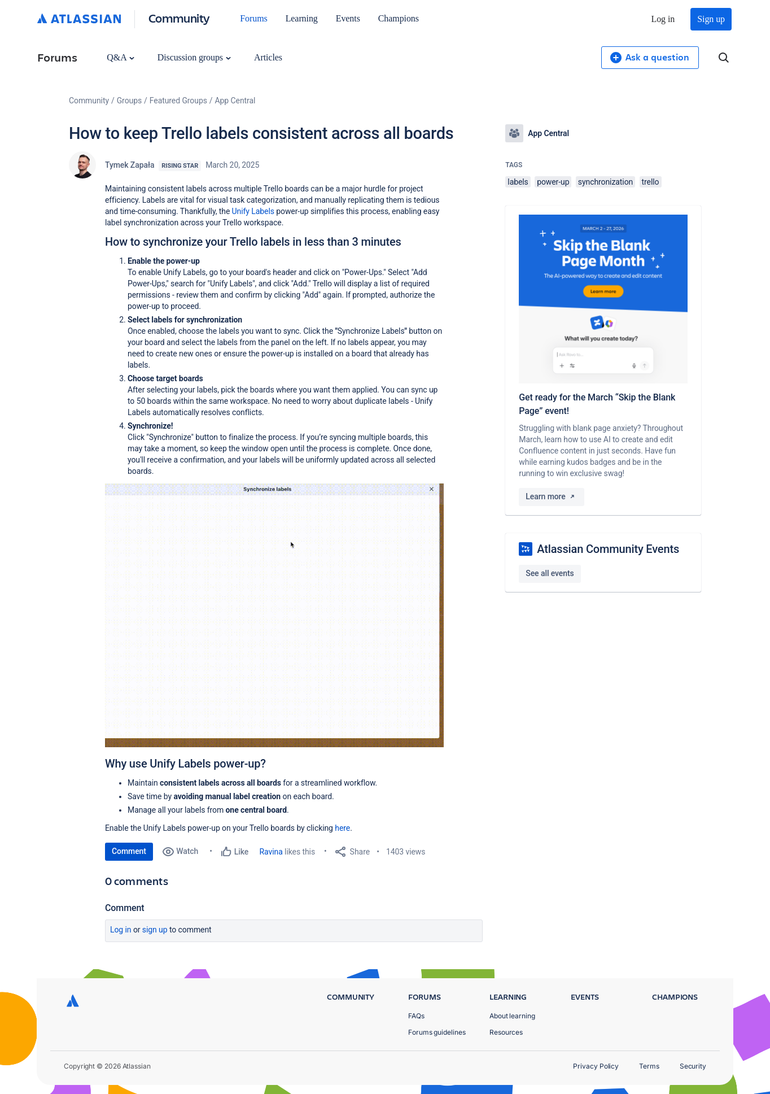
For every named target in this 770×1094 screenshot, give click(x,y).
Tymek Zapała (129, 164)
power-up (553, 181)
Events (348, 18)
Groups (129, 100)
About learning (512, 1016)
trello (650, 181)
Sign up (711, 19)
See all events (550, 573)
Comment (129, 851)
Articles (268, 57)
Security (693, 1066)
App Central (235, 100)
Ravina (271, 851)
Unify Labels (253, 211)
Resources (506, 1032)
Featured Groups (178, 100)
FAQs (416, 1016)
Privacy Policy (596, 1066)
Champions (398, 18)
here (342, 828)
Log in (663, 19)
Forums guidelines (437, 1032)
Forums (253, 18)
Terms (649, 1066)
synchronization (605, 181)
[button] (274, 615)
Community (179, 18)
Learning (302, 18)
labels (518, 181)
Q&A (120, 57)
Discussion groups (194, 57)
